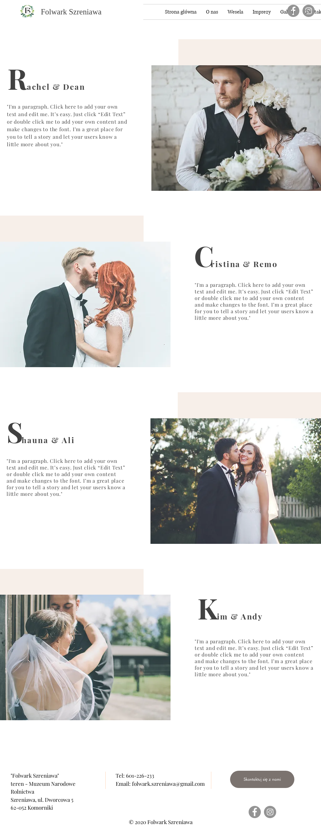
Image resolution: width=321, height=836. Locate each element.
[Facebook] (293, 11)
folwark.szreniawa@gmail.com (168, 783)
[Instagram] (309, 11)
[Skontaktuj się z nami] (262, 779)
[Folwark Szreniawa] (71, 11)
